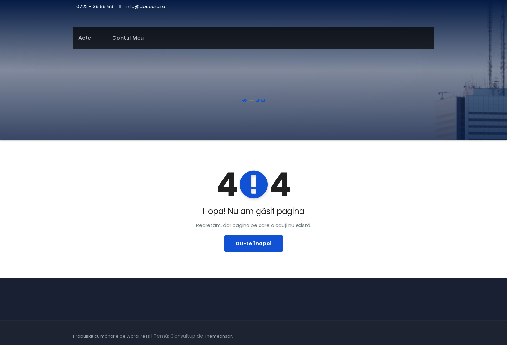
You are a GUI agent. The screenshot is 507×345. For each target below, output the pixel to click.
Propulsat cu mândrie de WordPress (112, 336)
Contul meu (128, 38)
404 (260, 100)
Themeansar (218, 336)
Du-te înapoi (254, 243)
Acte (84, 38)
